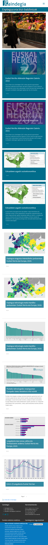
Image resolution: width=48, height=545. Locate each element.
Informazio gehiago (9, 543)
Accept (31, 524)
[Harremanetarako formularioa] (32, 514)
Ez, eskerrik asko (38, 524)
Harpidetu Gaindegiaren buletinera (12, 511)
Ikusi (7, 94)
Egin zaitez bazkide (9, 509)
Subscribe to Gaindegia (9, 499)
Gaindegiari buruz (8, 508)
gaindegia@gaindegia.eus (31, 509)
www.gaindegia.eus (30, 512)
